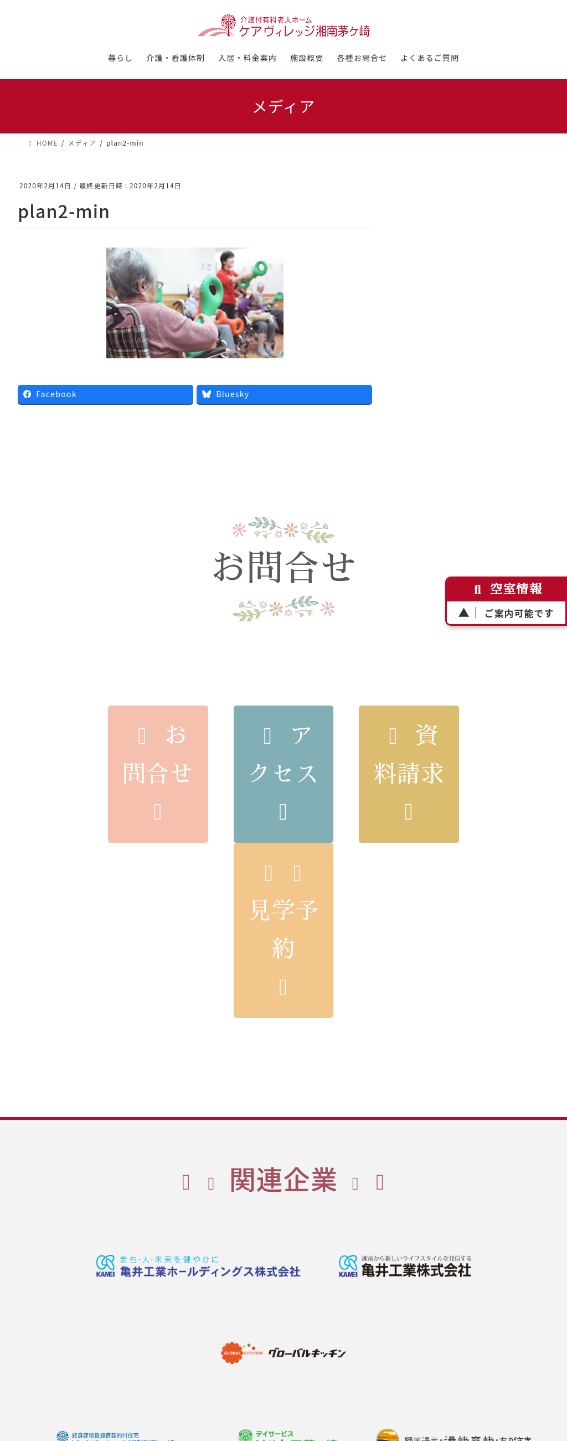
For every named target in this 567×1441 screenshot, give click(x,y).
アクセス (283, 774)
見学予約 (283, 931)
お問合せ (157, 774)
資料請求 (408, 774)
